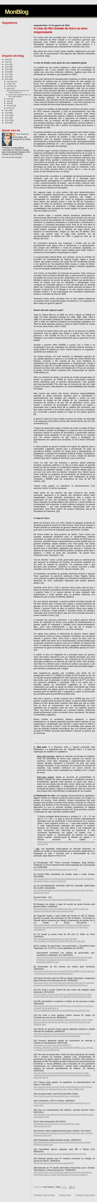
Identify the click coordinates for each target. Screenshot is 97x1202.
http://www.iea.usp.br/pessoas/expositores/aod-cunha (57, 899)
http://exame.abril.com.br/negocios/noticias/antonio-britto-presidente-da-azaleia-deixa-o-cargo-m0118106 (64, 880)
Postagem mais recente (44, 1195)
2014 (7, 110)
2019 (7, 69)
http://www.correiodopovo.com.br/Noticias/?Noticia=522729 (60, 1154)
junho (9, 99)
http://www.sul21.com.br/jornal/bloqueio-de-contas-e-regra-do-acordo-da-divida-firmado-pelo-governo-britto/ (61, 910)
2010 (7, 120)
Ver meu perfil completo (12, 157)
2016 (7, 77)
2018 (7, 72)
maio (9, 101)
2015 (7, 79)
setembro (10, 86)
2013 (7, 113)
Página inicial (65, 1195)
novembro (11, 81)
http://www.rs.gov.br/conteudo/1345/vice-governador (57, 1096)
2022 (7, 62)
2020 (7, 67)
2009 (7, 123)
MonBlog (16, 11)
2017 (7, 74)
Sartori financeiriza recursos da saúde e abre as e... (17, 91)
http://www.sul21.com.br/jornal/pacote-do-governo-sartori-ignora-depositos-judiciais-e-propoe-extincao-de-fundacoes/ (62, 1034)
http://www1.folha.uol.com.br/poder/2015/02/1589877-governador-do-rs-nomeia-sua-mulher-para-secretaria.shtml (64, 972)
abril (8, 103)
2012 (7, 115)
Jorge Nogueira (22, 134)
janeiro (9, 108)
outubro (10, 84)
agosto (9, 88)
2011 (7, 118)
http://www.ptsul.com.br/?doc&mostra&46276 (53, 1163)
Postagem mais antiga (85, 1195)
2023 (7, 59)
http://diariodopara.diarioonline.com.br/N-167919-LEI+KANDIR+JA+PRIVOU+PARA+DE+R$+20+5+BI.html (59, 940)
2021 (7, 64)
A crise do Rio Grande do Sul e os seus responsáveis (18, 95)
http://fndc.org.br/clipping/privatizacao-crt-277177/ (55, 869)
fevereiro (10, 105)
